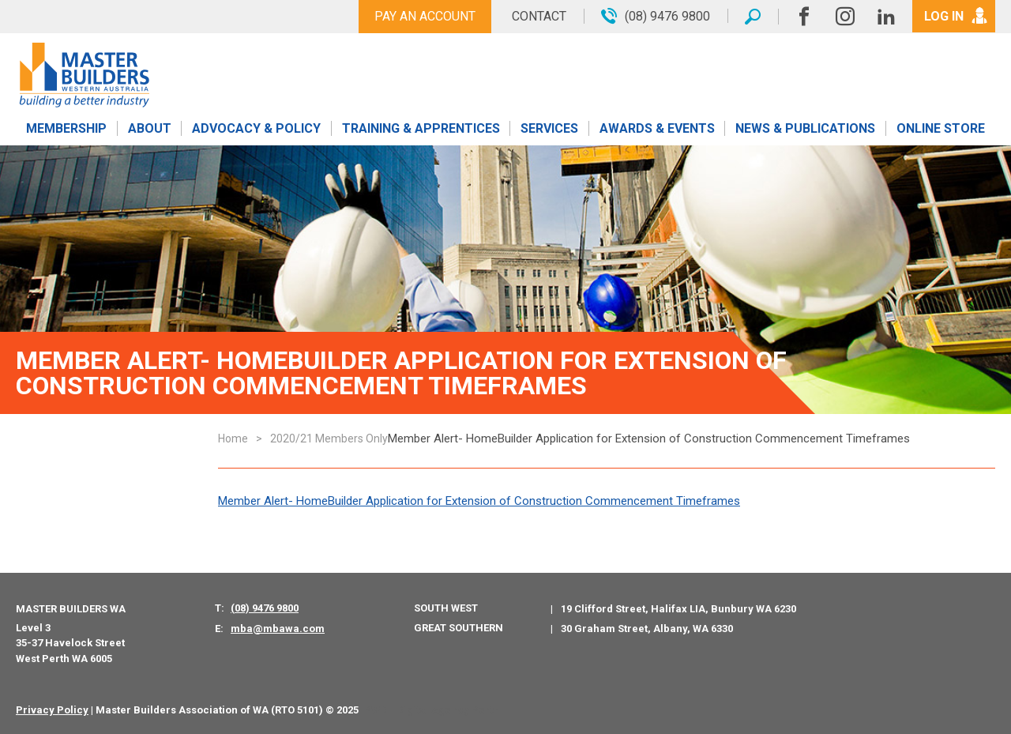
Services (549, 128)
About (149, 128)
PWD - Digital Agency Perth (431, 710)
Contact (539, 16)
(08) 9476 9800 (265, 608)
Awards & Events (657, 128)
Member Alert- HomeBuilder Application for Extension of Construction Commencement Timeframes (479, 501)
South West (446, 608)
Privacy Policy (52, 710)
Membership (66, 128)
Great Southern (458, 628)
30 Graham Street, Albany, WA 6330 (647, 628)
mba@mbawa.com (278, 628)
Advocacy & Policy (256, 128)
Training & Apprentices (421, 128)
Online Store (940, 128)
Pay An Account (424, 16)
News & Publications (805, 128)
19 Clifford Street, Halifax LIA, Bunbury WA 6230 (678, 609)
